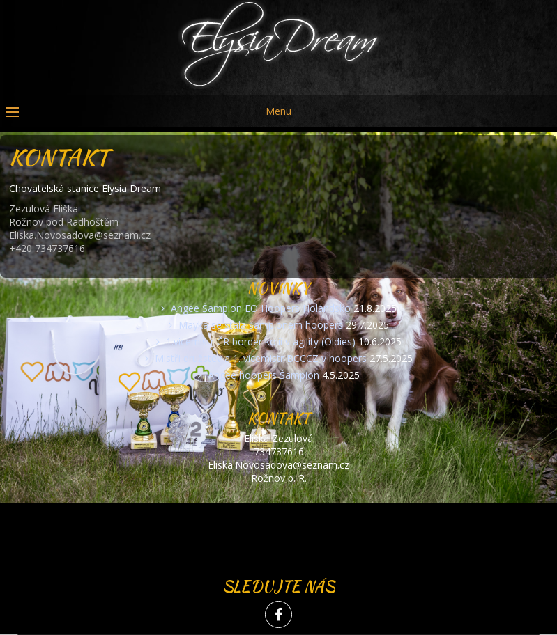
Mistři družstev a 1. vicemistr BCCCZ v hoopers (261, 358)
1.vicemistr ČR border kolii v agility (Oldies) (261, 341)
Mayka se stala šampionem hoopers (260, 324)
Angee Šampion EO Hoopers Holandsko (261, 308)
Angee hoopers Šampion (263, 375)
